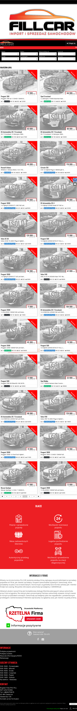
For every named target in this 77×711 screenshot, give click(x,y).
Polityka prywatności (8, 651)
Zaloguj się (71, 43)
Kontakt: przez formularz (9, 699)
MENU (2, 47)
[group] (38, 20)
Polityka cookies (6, 653)
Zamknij (73, 704)
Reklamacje (4, 658)
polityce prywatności (11, 704)
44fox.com (73, 708)
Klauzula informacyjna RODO (11, 656)
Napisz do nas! (57, 708)
